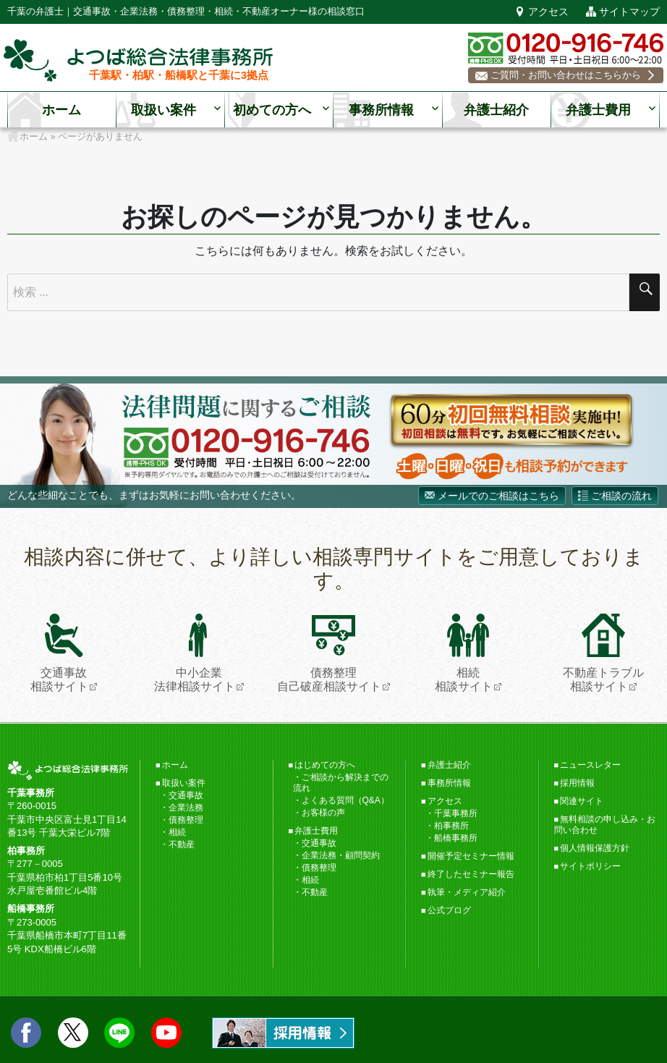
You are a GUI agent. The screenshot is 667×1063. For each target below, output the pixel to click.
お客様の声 (323, 813)
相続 (177, 832)
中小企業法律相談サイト (194, 653)
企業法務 (186, 807)
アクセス (548, 12)
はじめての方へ (324, 765)
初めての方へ (272, 110)
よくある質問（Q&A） (345, 800)
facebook (26, 1032)
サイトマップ (629, 12)
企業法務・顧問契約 (341, 855)
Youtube (166, 1032)
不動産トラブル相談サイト (603, 653)
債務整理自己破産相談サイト (329, 653)
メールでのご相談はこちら (498, 495)
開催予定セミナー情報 (471, 856)
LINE (119, 1032)
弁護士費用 (598, 110)
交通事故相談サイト (59, 653)
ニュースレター (590, 765)
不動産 (182, 844)
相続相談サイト (464, 653)
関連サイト (581, 801)
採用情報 (577, 783)
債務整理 (186, 820)
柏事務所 (451, 826)
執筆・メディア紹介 (467, 892)
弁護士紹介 (496, 110)
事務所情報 (381, 110)
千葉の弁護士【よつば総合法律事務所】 (138, 61)
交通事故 (186, 795)
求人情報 (283, 1033)
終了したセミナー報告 (471, 874)
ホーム (61, 110)
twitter (73, 1032)
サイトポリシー (590, 866)
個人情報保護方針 (594, 848)
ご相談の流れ (621, 495)
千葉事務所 (455, 813)
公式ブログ (449, 910)
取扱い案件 (163, 110)
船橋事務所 (455, 838)
